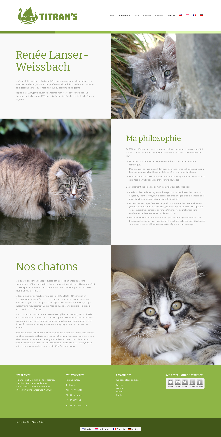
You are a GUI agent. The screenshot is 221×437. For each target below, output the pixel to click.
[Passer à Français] (119, 429)
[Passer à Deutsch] (133, 429)
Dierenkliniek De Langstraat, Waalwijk (34, 389)
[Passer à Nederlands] (103, 429)
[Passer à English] (87, 429)
